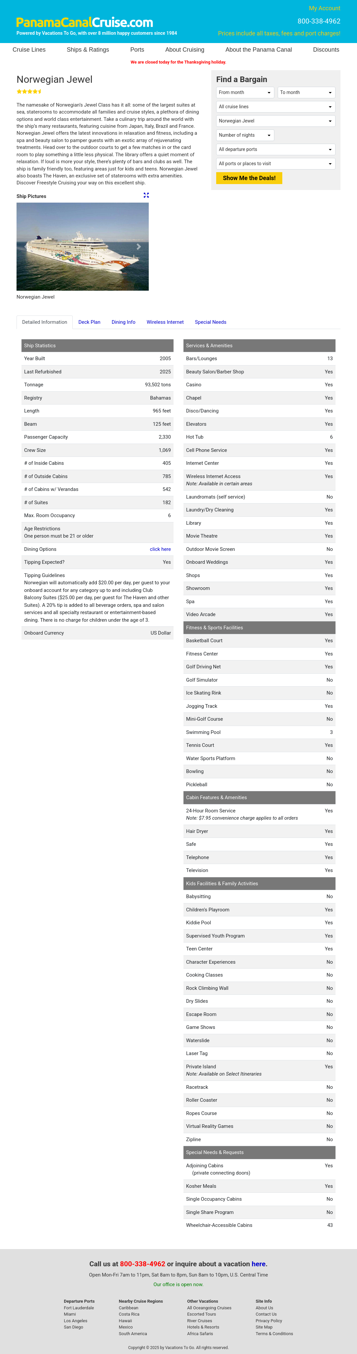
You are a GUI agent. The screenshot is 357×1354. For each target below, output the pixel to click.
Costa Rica (129, 1314)
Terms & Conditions (274, 1333)
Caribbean (129, 1307)
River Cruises (199, 1320)
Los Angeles (75, 1320)
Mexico (126, 1327)
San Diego (73, 1327)
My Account (324, 8)
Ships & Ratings (88, 49)
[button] (26, 247)
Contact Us (266, 1314)
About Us (264, 1307)
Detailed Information (44, 322)
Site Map (264, 1327)
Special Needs (210, 322)
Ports (137, 49)
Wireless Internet (165, 322)
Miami (70, 1314)
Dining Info (124, 322)
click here (160, 549)
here (259, 1264)
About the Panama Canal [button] (258, 49)
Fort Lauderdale (79, 1307)
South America (133, 1333)
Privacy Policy (269, 1320)
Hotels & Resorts (203, 1327)
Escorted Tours (201, 1314)
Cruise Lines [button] (29, 49)
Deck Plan (89, 322)
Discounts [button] (326, 49)
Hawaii (125, 1320)
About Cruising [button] (184, 49)
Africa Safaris (200, 1333)
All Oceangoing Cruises (209, 1307)
